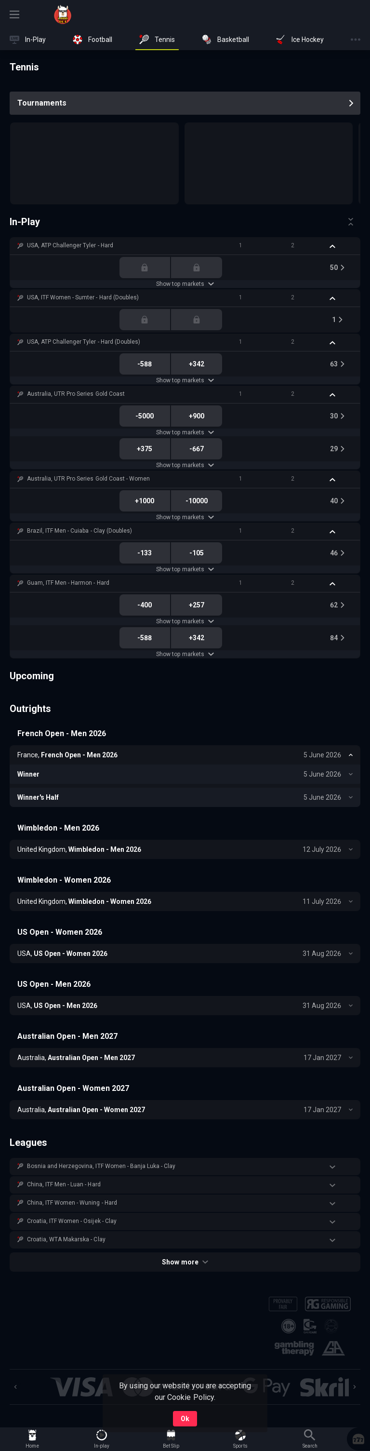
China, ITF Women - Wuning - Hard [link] (72, 1202)
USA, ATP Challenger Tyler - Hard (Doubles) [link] (83, 341)
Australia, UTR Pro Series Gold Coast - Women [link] (88, 478)
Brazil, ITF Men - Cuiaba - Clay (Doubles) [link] (79, 530)
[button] (185, 246)
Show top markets (184, 284)
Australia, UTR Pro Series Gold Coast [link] (76, 393)
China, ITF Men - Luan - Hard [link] (64, 1184)
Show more (185, 1262)
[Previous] (15, 1387)
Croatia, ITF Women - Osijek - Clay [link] (72, 1221)
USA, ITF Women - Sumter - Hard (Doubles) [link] (83, 297)
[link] (62, 14)
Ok (185, 1419)
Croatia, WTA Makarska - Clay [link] (66, 1239)
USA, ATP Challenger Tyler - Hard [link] (70, 245)
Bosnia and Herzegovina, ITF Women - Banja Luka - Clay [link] (101, 1166)
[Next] (354, 1387)
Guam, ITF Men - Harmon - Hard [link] (68, 582)
